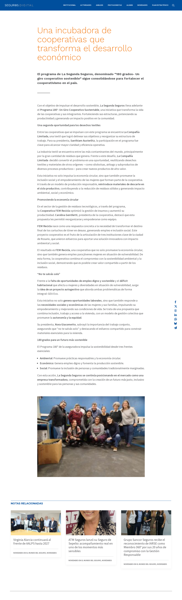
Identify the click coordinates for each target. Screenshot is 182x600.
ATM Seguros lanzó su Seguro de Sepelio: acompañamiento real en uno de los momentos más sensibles (91, 545)
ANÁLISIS (99, 5)
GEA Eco (53, 293)
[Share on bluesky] (175, 323)
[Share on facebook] (175, 302)
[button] (174, 5)
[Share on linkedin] (175, 315)
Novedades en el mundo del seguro (29, 553)
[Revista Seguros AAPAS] (19, 5)
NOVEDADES (142, 5)
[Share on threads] (175, 310)
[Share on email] (175, 327)
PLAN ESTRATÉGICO (160, 5)
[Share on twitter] (175, 306)
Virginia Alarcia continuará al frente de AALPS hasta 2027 (32, 541)
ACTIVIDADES (85, 5)
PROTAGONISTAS (115, 5)
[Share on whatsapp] (175, 319)
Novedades (52, 553)
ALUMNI (130, 5)
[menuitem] (69, 5)
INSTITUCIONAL (69, 5)
